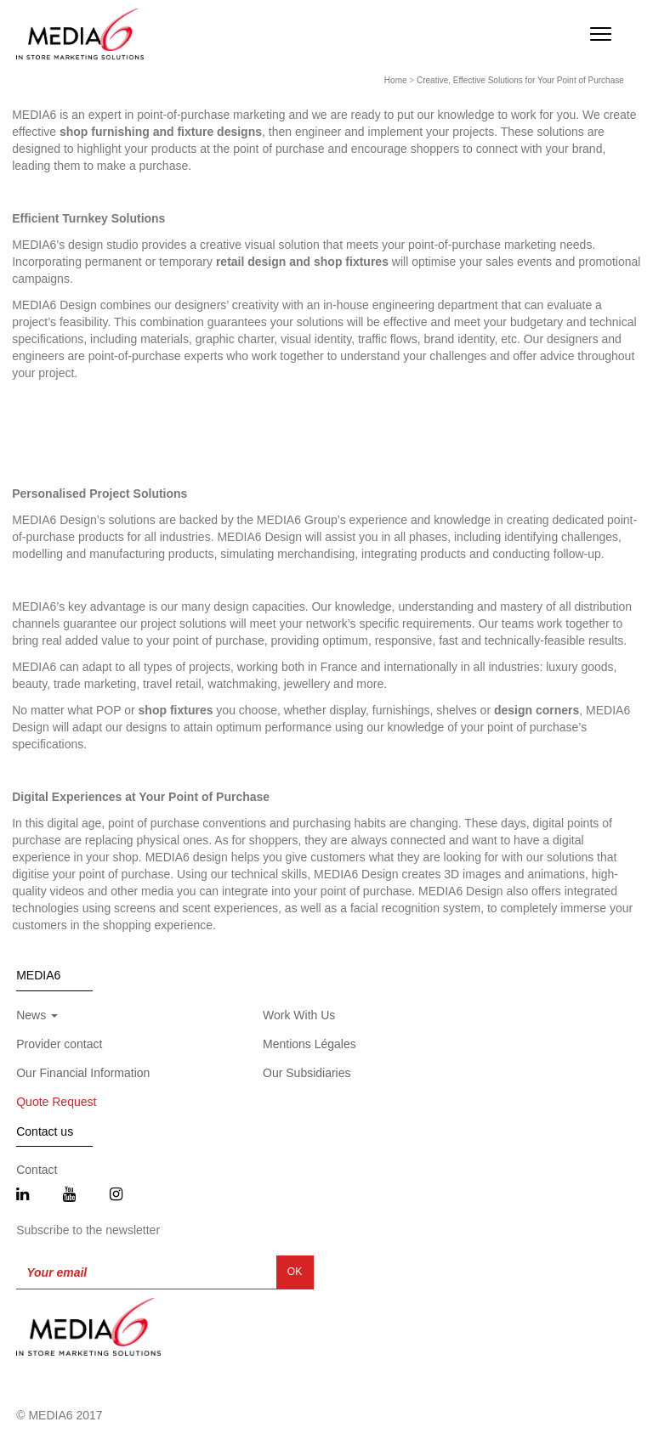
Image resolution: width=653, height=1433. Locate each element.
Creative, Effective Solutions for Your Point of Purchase (520, 80)
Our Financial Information (83, 1073)
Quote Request (56, 1102)
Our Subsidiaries (307, 1073)
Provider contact (59, 1044)
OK (294, 1272)
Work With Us (299, 1015)
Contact (36, 1169)
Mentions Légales (309, 1044)
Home (395, 80)
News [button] (37, 1015)
